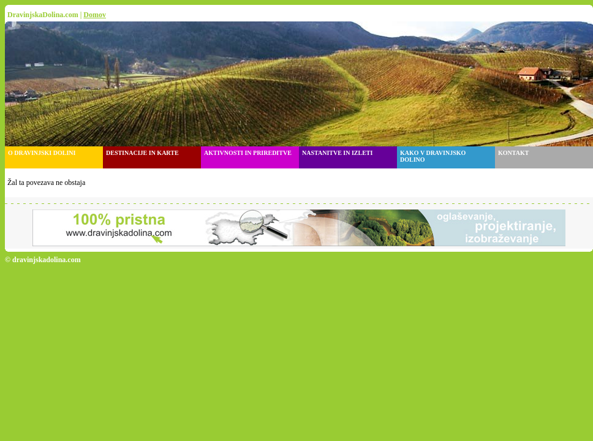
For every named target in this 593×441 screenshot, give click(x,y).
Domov (94, 14)
